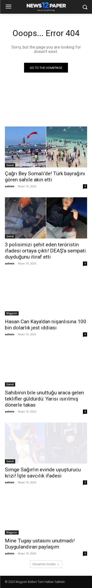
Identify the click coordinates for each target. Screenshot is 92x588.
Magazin (11, 313)
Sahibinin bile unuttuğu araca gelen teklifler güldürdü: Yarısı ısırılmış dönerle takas (44, 399)
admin (9, 186)
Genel (10, 165)
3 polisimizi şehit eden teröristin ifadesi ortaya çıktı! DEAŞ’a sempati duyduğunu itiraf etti (45, 251)
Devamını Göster (46, 564)
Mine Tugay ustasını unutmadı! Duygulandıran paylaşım (40, 544)
